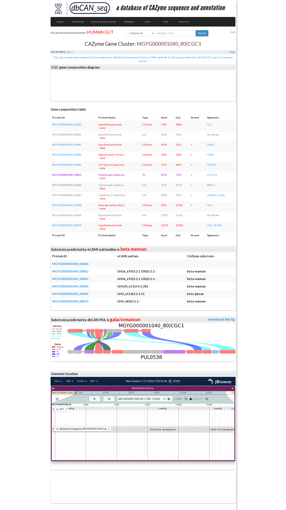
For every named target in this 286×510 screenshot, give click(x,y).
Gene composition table (105, 57)
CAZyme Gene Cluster (104, 21)
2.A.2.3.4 (212, 174)
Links (147, 21)
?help (232, 51)
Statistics (129, 21)
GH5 (219, 225)
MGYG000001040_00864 (66, 164)
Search (202, 33)
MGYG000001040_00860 (66, 124)
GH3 (209, 205)
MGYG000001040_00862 (66, 144)
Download (78, 21)
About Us (184, 21)
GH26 (210, 144)
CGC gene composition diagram (71, 57)
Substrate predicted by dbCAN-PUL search (195, 57)
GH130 (211, 164)
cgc (68, 51)
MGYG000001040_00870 (66, 225)
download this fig (221, 319)
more (102, 128)
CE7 (209, 124)
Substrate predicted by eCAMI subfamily (144, 57)
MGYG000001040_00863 (66, 154)
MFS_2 (211, 185)
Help (165, 21)
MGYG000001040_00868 (66, 205)
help (232, 31)
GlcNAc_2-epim (216, 195)
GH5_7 (211, 225)
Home (59, 21)
